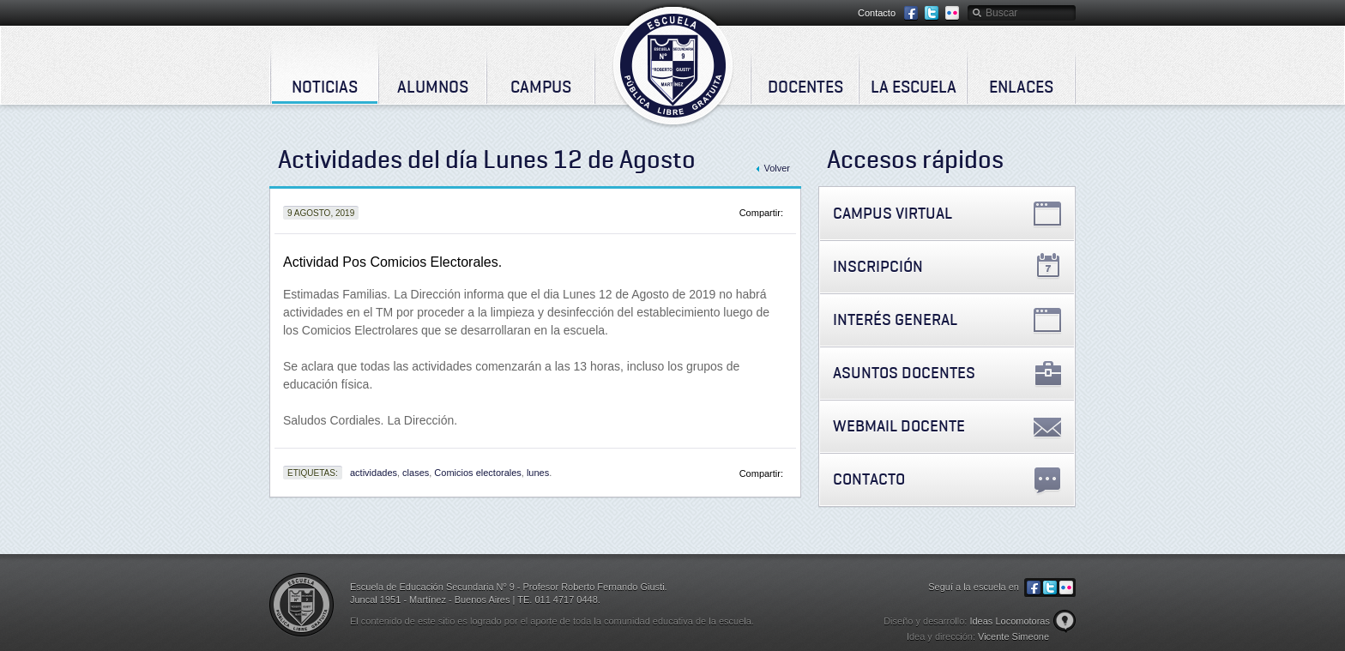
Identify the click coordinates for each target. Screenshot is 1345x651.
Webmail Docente (899, 426)
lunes (538, 472)
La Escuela (913, 86)
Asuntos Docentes (904, 373)
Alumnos (432, 86)
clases (415, 472)
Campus (540, 86)
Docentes (805, 86)
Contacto (877, 13)
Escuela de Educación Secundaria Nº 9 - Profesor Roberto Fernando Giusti (673, 65)
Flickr (952, 13)
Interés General (895, 319)
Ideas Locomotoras (1009, 621)
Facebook (911, 13)
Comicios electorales (477, 472)
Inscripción (878, 266)
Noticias (325, 86)
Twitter (931, 13)
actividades (373, 472)
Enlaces (1021, 86)
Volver (776, 168)
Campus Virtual (892, 213)
